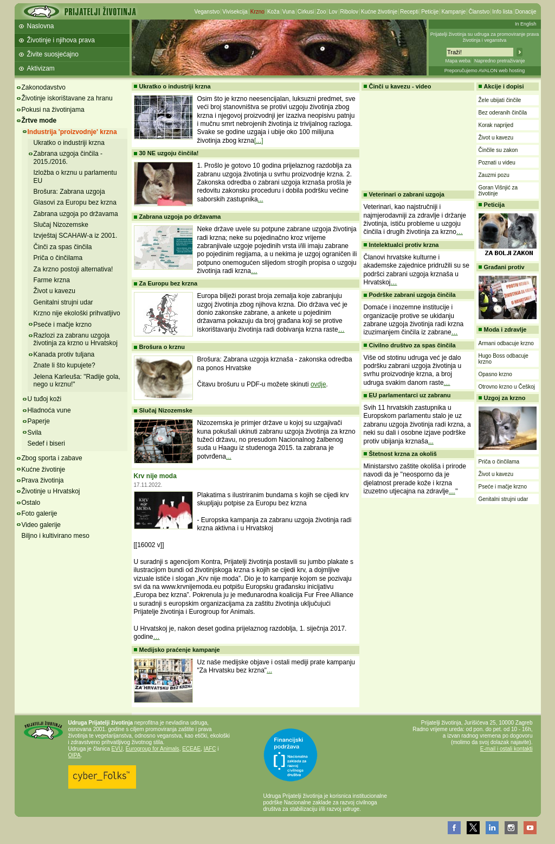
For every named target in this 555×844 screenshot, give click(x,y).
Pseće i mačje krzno (63, 324)
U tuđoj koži (45, 399)
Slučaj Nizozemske (61, 225)
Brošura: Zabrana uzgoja (69, 191)
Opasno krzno (495, 374)
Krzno (257, 12)
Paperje (39, 421)
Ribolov (349, 12)
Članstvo (478, 12)
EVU (117, 749)
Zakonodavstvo (44, 87)
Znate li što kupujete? (64, 365)
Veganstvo (207, 12)
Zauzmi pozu (494, 175)
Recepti (409, 12)
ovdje (318, 384)
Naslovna (40, 26)
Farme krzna (52, 280)
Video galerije (41, 525)
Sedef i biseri (46, 443)
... (260, 199)
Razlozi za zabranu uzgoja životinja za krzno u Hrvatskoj (76, 339)
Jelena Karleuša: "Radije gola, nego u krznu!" (77, 380)
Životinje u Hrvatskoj (51, 491)
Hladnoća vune (49, 410)
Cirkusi (306, 12)
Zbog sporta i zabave (52, 458)
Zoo (321, 12)
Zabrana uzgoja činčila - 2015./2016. (68, 157)
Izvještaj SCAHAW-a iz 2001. (76, 235)
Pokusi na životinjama (53, 109)
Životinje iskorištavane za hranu (67, 98)
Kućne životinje (379, 12)
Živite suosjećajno (53, 54)
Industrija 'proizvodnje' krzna (72, 132)
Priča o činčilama (58, 258)
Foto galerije (39, 513)
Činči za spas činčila (63, 247)
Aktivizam (41, 68)
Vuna (288, 12)
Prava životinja (43, 480)
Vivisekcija (235, 12)
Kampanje (453, 12)
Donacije (526, 12)
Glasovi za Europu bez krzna (75, 202)
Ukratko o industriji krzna (69, 143)
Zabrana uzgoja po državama (76, 214)
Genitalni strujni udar (63, 302)
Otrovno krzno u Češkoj (507, 387)
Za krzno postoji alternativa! (73, 269)
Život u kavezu (54, 291)
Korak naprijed (496, 125)
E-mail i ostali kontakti (506, 749)
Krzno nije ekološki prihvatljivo (77, 313)
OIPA (74, 755)
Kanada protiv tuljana (64, 354)
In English (526, 24)
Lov (332, 12)
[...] (258, 140)
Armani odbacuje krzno (506, 343)
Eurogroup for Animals (152, 749)
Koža (273, 12)
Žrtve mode (39, 120)
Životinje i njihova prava (61, 40)
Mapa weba (457, 61)
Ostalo (31, 502)
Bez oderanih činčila (503, 113)
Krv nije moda (155, 476)
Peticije (429, 12)
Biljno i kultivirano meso (55, 536)
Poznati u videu (497, 163)
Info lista (502, 12)
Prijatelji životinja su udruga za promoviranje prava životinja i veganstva (484, 37)
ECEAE (191, 749)
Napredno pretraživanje (499, 61)
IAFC (210, 749)
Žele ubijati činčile (500, 100)
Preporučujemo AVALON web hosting (484, 70)
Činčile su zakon (498, 150)
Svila (35, 432)
